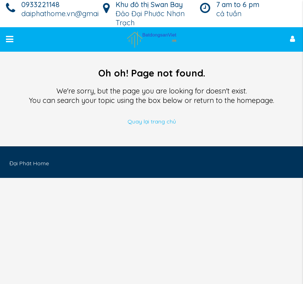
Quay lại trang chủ (151, 121)
